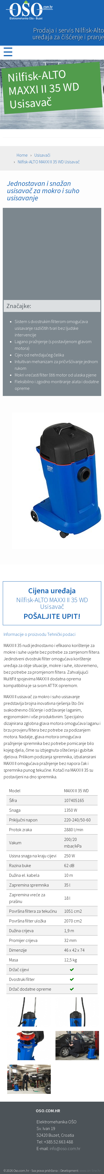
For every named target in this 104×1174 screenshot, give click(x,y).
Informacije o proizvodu (25, 634)
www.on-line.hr (90, 1170)
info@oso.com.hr (65, 1148)
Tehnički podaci (61, 634)
